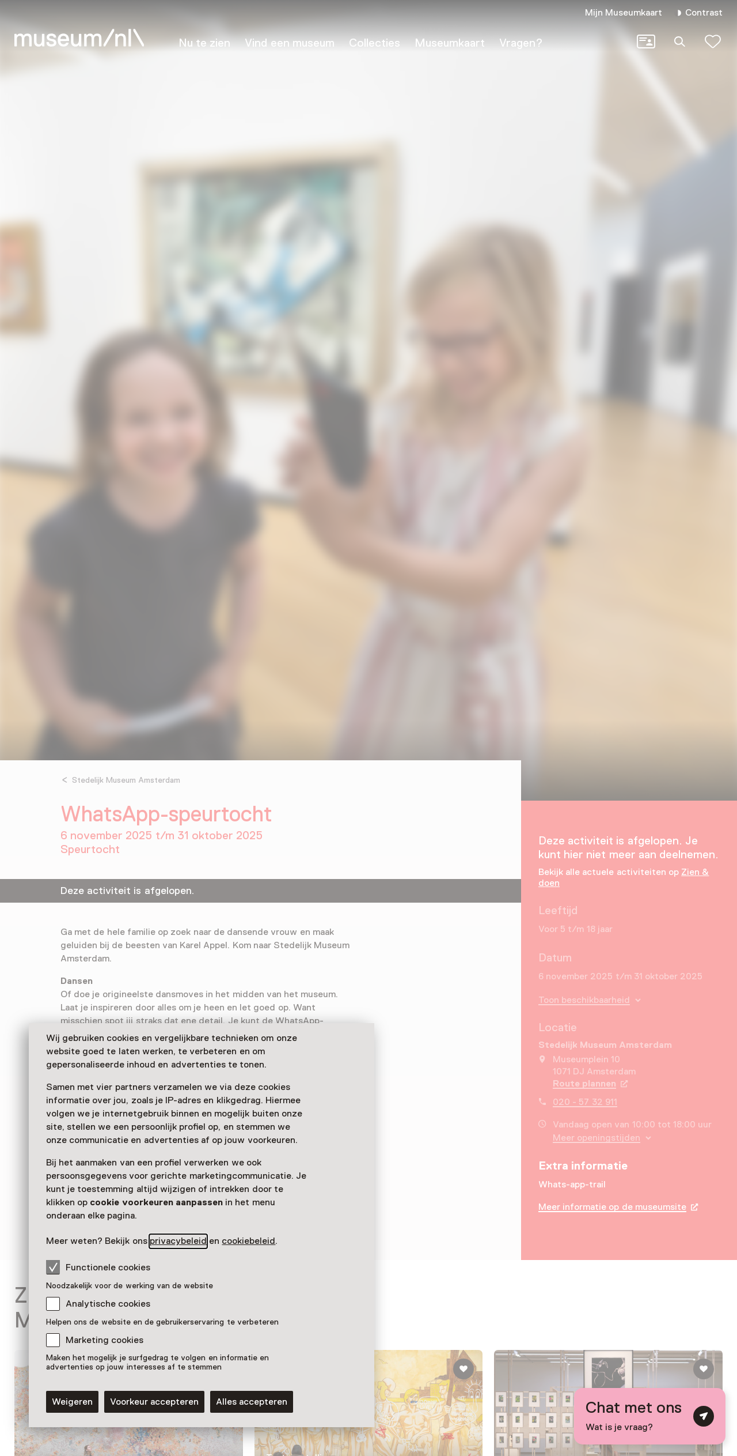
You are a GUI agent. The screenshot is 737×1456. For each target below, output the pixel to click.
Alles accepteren (251, 1402)
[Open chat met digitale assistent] (649, 1416)
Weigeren (72, 1402)
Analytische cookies (108, 1304)
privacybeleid (178, 1241)
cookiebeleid (248, 1241)
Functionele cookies (98, 1267)
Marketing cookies (104, 1340)
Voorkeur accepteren (154, 1402)
